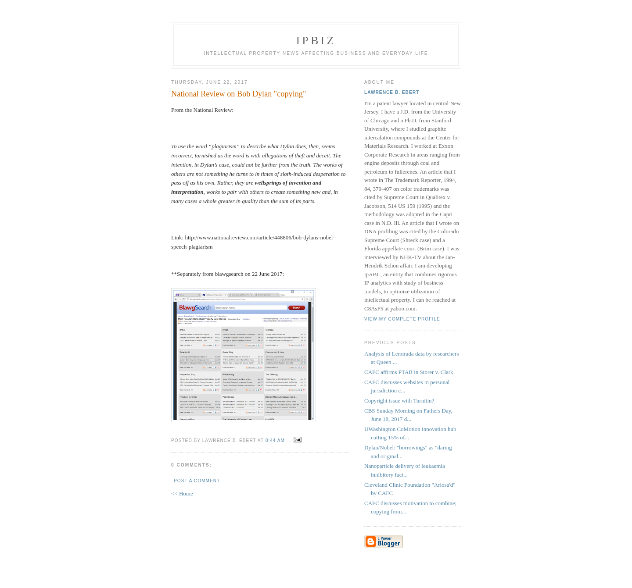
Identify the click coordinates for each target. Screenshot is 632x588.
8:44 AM (275, 440)
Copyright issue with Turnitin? (399, 400)
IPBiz (316, 40)
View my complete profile (402, 319)
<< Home (182, 493)
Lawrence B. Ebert (391, 92)
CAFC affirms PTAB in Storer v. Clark (408, 372)
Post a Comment (197, 480)
